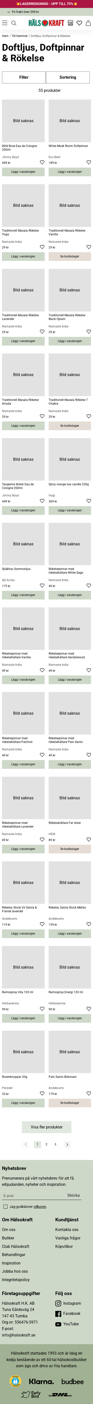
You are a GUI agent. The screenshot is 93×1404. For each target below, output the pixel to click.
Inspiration (11, 1263)
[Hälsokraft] (46, 23)
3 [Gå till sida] (55, 1144)
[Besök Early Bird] (31, 1394)
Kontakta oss (66, 1229)
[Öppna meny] (4, 23)
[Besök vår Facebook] (67, 1313)
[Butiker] (70, 23)
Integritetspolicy (16, 1279)
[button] (15, 1381)
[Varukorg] (88, 23)
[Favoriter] (79, 23)
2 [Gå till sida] (46, 1144)
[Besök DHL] (60, 1394)
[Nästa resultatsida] (67, 1144)
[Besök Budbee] (73, 1381)
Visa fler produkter (46, 1127)
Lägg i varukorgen (23, 172)
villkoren (39, 1207)
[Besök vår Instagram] (68, 1303)
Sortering (68, 77)
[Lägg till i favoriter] (42, 163)
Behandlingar (13, 1254)
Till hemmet (20, 36)
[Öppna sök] (13, 23)
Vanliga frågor (67, 1238)
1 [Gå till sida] (37, 1144)
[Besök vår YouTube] (67, 1324)
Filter (24, 77)
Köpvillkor (64, 1246)
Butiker (8, 1238)
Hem (5, 36)
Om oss (8, 1229)
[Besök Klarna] (41, 1381)
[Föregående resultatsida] (25, 1144)
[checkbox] (5, 1207)
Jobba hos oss (15, 1271)
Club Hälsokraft (15, 1246)
